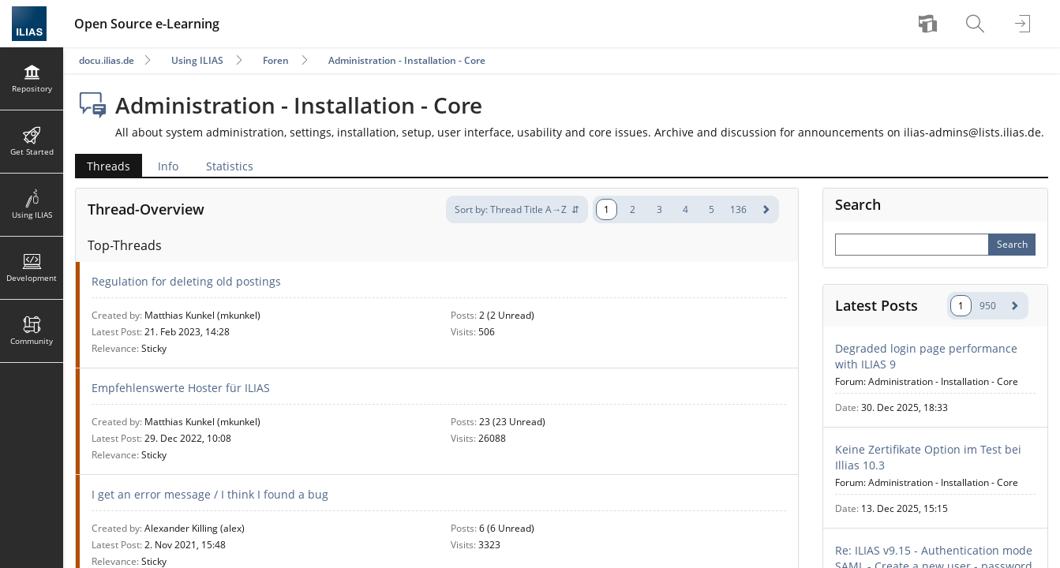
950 (987, 305)
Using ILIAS (197, 60)
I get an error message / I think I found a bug (210, 494)
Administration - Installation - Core (406, 60)
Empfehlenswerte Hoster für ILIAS (181, 387)
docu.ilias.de (106, 60)
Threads (108, 166)
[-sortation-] (517, 209)
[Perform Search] (1012, 245)
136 (738, 209)
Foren (276, 60)
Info (168, 166)
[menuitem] (929, 23)
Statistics (229, 166)
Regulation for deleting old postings (186, 281)
